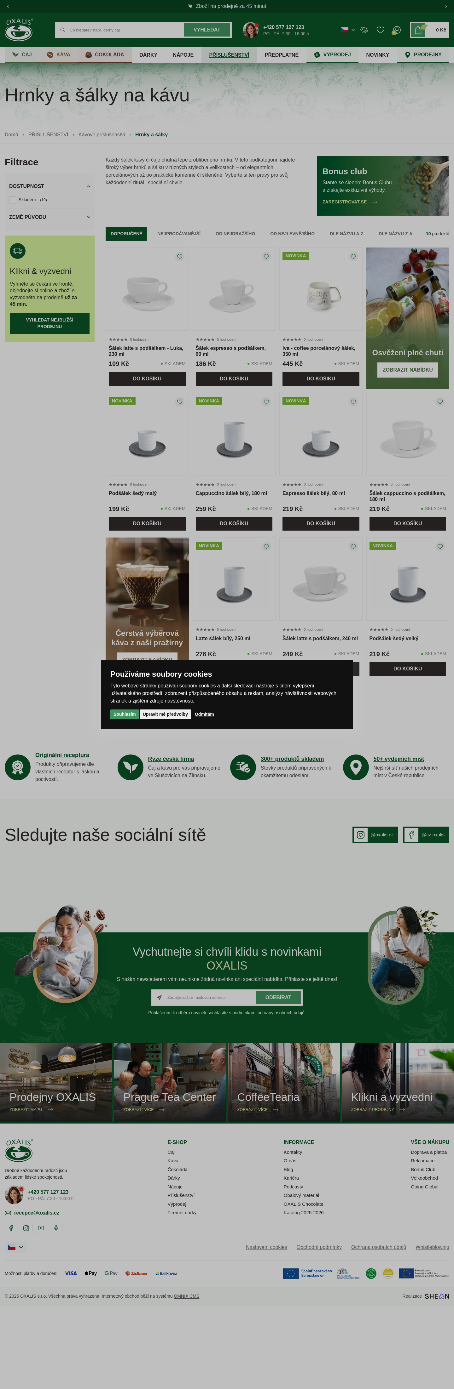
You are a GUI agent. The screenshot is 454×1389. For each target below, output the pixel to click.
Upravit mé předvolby (165, 714)
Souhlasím (125, 714)
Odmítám (204, 714)
